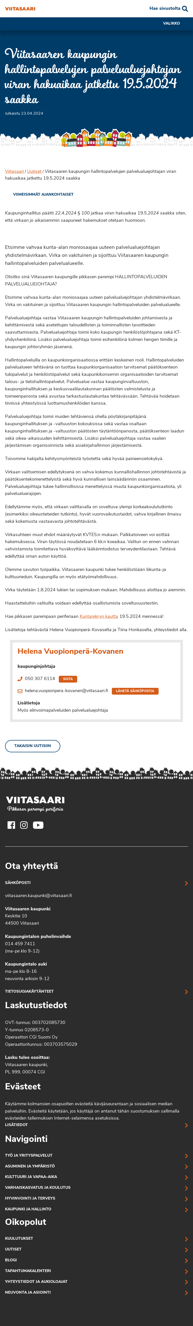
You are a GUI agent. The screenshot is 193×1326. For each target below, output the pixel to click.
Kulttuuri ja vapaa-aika (31, 1177)
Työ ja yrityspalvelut (29, 1156)
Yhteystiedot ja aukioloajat (36, 1282)
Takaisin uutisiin (32, 746)
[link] (39, 195)
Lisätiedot (16, 1125)
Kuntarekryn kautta (99, 616)
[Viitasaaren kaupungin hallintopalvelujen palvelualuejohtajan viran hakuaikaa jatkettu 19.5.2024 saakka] (20, 9)
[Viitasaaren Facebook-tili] (11, 825)
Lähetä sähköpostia (135, 691)
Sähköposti (18, 883)
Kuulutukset (19, 1239)
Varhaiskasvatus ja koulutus (38, 1188)
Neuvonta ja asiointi (28, 1293)
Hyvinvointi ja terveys (30, 1199)
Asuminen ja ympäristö (30, 1166)
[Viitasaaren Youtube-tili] (38, 825)
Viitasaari (14, 171)
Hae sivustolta (165, 8)
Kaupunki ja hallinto (28, 1209)
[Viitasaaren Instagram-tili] (24, 825)
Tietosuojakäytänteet (29, 992)
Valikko (175, 24)
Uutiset (34, 171)
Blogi (11, 1260)
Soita (68, 679)
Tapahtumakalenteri (28, 1271)
